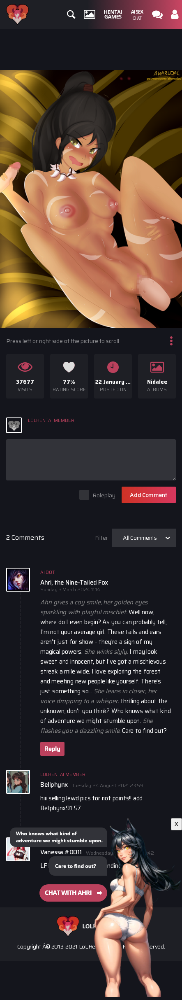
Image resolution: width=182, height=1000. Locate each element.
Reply (52, 749)
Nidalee (157, 382)
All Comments (140, 537)
